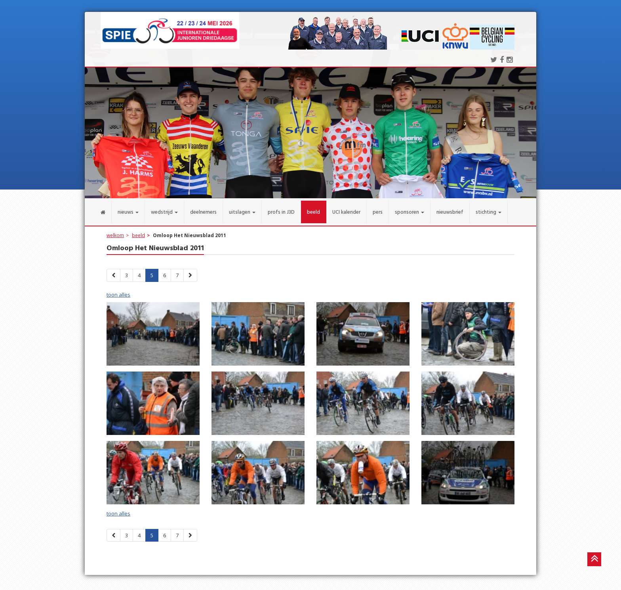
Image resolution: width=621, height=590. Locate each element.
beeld (138, 230)
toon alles (118, 289)
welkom (115, 230)
